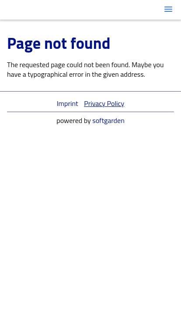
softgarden (108, 120)
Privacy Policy (104, 103)
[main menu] (168, 9)
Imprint (67, 103)
